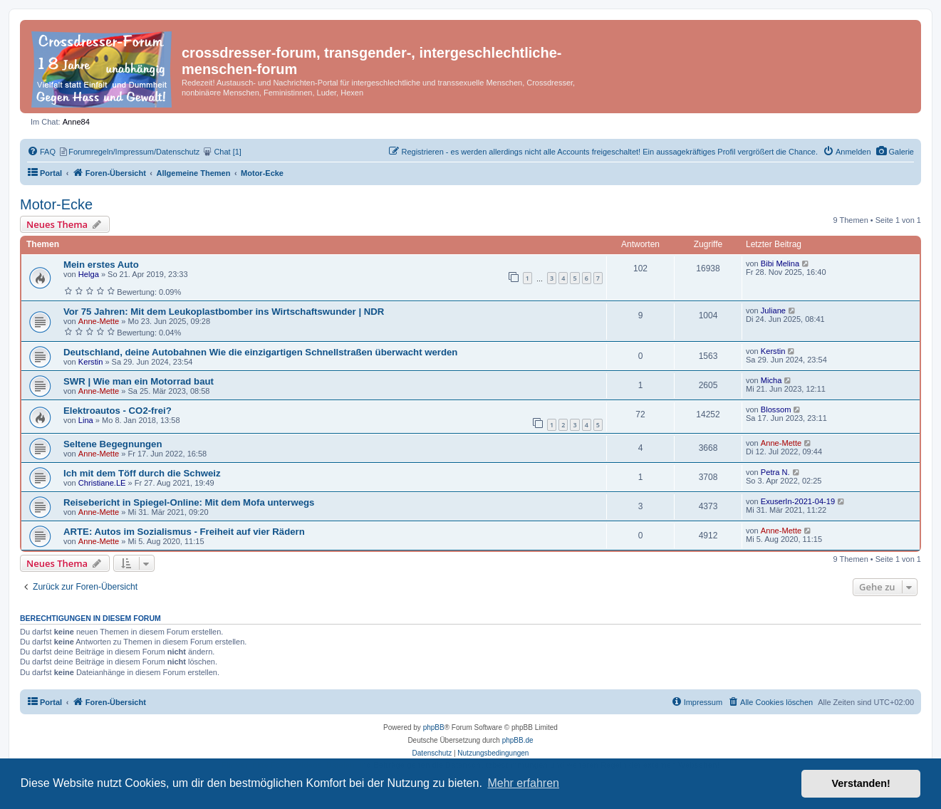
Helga (88, 274)
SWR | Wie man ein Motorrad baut (138, 381)
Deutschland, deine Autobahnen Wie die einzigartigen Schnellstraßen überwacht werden (260, 352)
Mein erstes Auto (101, 264)
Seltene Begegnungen (112, 444)
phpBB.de (518, 740)
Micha (771, 380)
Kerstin (90, 361)
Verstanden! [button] (861, 783)
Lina (85, 420)
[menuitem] (895, 151)
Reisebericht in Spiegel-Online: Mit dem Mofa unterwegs (188, 502)
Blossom (776, 409)
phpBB (433, 727)
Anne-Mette (98, 321)
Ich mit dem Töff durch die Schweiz (142, 473)
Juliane (773, 310)
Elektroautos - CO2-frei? (117, 410)
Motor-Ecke (56, 204)
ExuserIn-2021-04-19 (798, 501)
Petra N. (775, 472)
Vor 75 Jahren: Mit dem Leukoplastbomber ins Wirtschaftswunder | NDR (223, 311)
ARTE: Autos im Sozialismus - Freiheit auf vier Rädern (184, 531)
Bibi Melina (780, 263)
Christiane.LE (102, 483)
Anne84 (76, 122)
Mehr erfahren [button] (523, 783)
